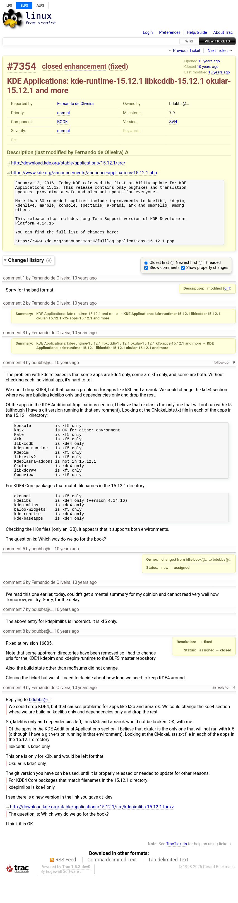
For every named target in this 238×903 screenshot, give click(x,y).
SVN (173, 122)
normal (63, 113)
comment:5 (14, 575)
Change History (30, 272)
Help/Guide (197, 32)
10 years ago (209, 61)
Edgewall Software (62, 898)
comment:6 (14, 609)
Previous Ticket (186, 50)
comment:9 (14, 714)
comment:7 (14, 636)
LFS (9, 5)
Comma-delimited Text (112, 886)
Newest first (186, 274)
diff (227, 300)
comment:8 (14, 658)
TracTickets (176, 870)
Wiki (189, 41)
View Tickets (217, 41)
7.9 (172, 113)
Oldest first (159, 274)
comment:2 (14, 314)
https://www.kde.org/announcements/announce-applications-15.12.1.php (82, 172)
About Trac (223, 32)
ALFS (40, 5)
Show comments (165, 279)
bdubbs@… (40, 726)
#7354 (21, 66)
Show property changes (207, 279)
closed (52, 66)
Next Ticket (218, 50)
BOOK (62, 122)
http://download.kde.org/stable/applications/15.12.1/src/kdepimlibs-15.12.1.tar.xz (90, 833)
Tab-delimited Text (168, 886)
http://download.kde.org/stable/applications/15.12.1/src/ (66, 163)
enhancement (85, 66)
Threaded (212, 274)
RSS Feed (66, 886)
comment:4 (14, 374)
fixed (118, 66)
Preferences (170, 32)
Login (148, 32)
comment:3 (14, 344)
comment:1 (14, 289)
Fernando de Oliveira (75, 103)
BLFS (24, 5)
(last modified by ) (80, 152)
